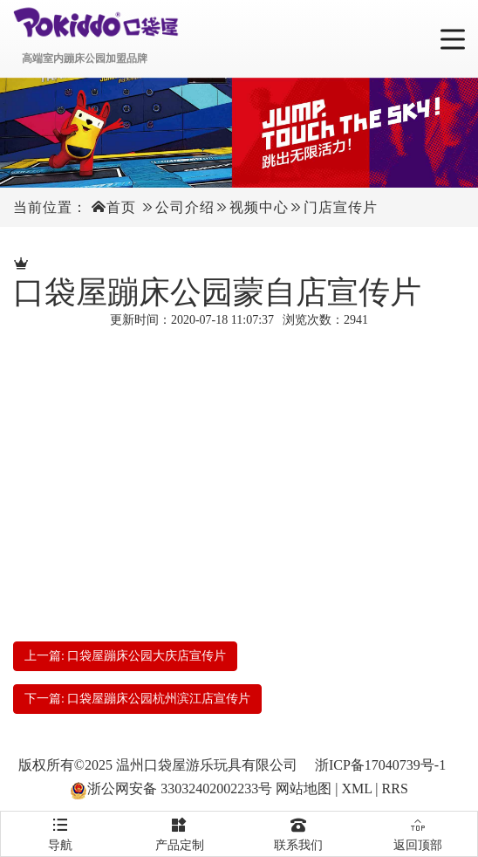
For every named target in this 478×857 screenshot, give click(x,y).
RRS (395, 788)
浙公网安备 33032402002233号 (179, 788)
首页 (121, 207)
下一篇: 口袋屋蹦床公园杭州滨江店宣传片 (137, 698)
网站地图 (303, 788)
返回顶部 (418, 832)
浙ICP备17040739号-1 (380, 765)
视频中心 (259, 207)
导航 (60, 832)
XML (356, 788)
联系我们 (298, 832)
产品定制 (180, 832)
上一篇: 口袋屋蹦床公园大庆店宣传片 (125, 655)
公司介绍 (185, 207)
